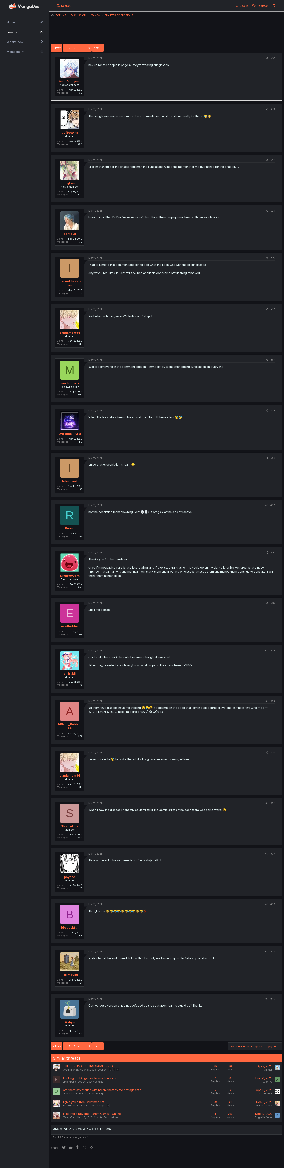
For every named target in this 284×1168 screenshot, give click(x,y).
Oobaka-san (70, 1093)
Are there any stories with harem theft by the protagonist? (102, 1090)
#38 (272, 904)
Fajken (70, 183)
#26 (273, 309)
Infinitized (69, 481)
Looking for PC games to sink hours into (90, 1078)
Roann (69, 528)
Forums (12, 32)
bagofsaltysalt (70, 81)
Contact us (102, 1160)
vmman (268, 1069)
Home (11, 22)
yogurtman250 (71, 1069)
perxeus (70, 234)
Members (13, 51)
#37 (272, 853)
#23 (273, 160)
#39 (272, 951)
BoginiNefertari (264, 1117)
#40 (272, 999)
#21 (273, 58)
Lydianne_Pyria (69, 434)
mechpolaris (69, 383)
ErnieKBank (69, 1081)
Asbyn (70, 1022)
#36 (272, 803)
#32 (273, 603)
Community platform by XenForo (249, 1159)
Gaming (98, 1081)
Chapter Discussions (106, 1117)
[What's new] (274, 5)
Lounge (102, 1069)
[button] (26, 42)
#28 (273, 410)
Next (96, 47)
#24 (273, 210)
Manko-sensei (264, 1105)
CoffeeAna (70, 132)
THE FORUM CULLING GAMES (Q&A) (89, 1066)
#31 (273, 552)
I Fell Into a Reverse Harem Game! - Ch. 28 (92, 1114)
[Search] (63, 5)
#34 (272, 701)
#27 (273, 359)
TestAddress (265, 1093)
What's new (15, 42)
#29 (273, 458)
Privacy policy (147, 1160)
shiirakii (70, 673)
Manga (100, 1093)
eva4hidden (69, 626)
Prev (58, 47)
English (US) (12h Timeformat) (71, 1160)
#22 (273, 109)
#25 (273, 258)
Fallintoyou (70, 975)
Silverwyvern (70, 576)
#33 (272, 650)
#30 (272, 505)
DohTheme (244, 1162)
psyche (69, 877)
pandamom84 (69, 332)
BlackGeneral (70, 1105)
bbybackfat (69, 927)
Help (164, 1160)
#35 (273, 752)
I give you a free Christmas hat (83, 1102)
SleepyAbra (69, 826)
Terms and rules (124, 1160)
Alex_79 (268, 1081)
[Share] (267, 58)
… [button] (84, 47)
